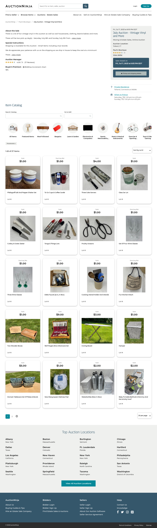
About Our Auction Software (92, 511)
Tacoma (84, 471)
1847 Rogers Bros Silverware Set (57, 346)
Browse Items (28, 15)
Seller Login (85, 505)
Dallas (8, 447)
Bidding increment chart (34, 67)
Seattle (9, 471)
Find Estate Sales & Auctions (55, 511)
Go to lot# (67, 112)
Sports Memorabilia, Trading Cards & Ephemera (103, 139)
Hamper (122, 346)
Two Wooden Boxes (14, 346)
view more (76, 38)
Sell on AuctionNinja (93, 15)
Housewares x (11, 143)
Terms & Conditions (125, 525)
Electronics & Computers (88, 137)
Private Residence (121, 87)
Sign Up (146, 6)
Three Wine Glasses (14, 295)
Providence (49, 463)
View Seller (117, 55)
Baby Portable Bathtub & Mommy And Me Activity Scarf (133, 398)
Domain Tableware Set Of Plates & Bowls (22, 397)
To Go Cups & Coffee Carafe (55, 192)
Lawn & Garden (73, 136)
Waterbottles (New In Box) (92, 397)
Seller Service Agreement (91, 514)
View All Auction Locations (78, 483)
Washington (123, 471)
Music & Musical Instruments (118, 137)
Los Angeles (11, 455)
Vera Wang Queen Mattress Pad (56, 397)
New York (85, 455)
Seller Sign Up (86, 508)
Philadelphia (123, 455)
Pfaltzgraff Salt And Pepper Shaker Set (21, 192)
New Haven (49, 455)
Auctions (41, 15)
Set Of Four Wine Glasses (128, 244)
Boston (46, 439)
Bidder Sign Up (50, 508)
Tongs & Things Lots (52, 244)
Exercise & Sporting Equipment (132, 138)
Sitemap (149, 525)
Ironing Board (87, 346)
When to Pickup (121, 95)
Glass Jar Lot (123, 192)
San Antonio (123, 463)
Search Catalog (10, 112)
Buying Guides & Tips (142, 15)
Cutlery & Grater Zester (15, 244)
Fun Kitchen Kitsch (126, 295)
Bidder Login (49, 505)
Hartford (121, 447)
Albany (9, 439)
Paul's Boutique (24, 22)
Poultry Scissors (88, 244)
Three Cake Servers (89, 192)
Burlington (85, 439)
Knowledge (122, 508)
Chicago (121, 439)
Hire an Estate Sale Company (117, 15)
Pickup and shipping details (131, 73)
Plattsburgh (11, 463)
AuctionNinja (10, 22)
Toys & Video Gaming (148, 137)
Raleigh (84, 463)
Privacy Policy (138, 525)
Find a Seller (12, 15)
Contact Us (122, 505)
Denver (46, 447)
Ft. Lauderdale (87, 447)
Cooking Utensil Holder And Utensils (95, 295)
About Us (77, 15)
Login (135, 6)
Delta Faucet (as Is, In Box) (54, 295)
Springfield (48, 471)
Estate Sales (52, 15)
